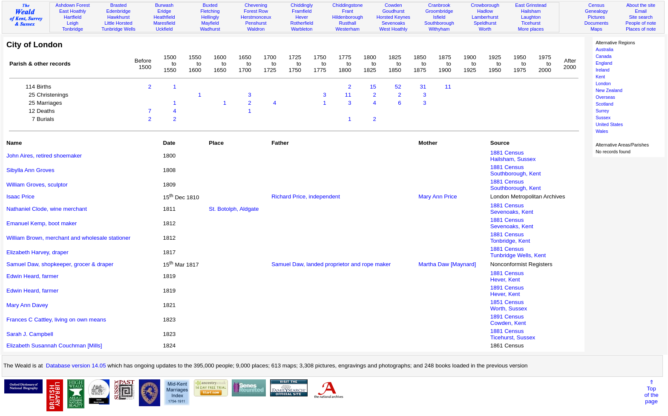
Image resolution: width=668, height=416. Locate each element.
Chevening (256, 5)
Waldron (256, 29)
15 (373, 86)
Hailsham (531, 11)
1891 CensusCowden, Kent (508, 319)
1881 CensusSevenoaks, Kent (511, 208)
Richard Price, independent (305, 196)
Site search (641, 17)
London (603, 83)
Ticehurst (530, 23)
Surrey (602, 110)
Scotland (604, 103)
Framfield (301, 11)
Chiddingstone (347, 5)
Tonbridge (72, 29)
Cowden (393, 5)
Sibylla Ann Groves (30, 170)
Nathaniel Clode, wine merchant (46, 209)
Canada (603, 56)
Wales (602, 131)
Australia (604, 49)
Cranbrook (439, 5)
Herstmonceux (256, 17)
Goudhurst (393, 11)
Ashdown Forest (72, 5)
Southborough (439, 23)
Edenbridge (119, 11)
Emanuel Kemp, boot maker (41, 223)
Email (641, 11)
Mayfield (210, 23)
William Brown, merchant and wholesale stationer (68, 238)
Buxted (210, 5)
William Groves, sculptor (37, 184)
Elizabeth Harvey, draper (37, 252)
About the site (640, 5)
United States (609, 124)
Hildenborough (347, 17)
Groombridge (439, 11)
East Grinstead (530, 5)
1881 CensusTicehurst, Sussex (512, 334)
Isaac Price (20, 196)
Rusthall (347, 23)
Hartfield (72, 17)
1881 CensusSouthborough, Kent (515, 170)
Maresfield (164, 23)
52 (398, 86)
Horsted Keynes (393, 17)
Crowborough (485, 5)
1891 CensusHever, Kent (507, 290)
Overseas (605, 97)
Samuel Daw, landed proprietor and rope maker (331, 264)
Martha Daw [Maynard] (447, 264)
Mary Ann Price (437, 196)
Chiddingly (302, 5)
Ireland (603, 69)
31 (423, 86)
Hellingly (210, 17)
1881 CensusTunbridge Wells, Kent (518, 252)
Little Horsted (118, 23)
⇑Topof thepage (651, 392)
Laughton (531, 17)
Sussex (603, 117)
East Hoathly (72, 11)
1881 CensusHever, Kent (507, 276)
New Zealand (609, 90)
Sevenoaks (393, 23)
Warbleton (301, 29)
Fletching (210, 11)
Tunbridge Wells (118, 29)
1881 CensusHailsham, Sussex (513, 155)
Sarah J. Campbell (29, 334)
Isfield (439, 17)
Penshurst (256, 23)
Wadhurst (210, 29)
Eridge (164, 11)
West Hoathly (393, 29)
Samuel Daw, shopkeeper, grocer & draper (59, 264)
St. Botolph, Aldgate (234, 209)
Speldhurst (485, 23)
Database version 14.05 (76, 365)
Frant (347, 11)
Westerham (348, 29)
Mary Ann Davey (27, 305)
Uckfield (164, 29)
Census (596, 5)
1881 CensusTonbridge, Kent (510, 237)
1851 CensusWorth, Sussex (508, 305)
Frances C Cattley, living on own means (56, 319)
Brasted (118, 5)
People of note (640, 23)
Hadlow (485, 11)
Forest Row (256, 11)
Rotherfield (301, 23)
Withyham (439, 29)
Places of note (641, 29)
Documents (596, 23)
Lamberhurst (485, 17)
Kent (600, 76)
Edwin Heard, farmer (32, 276)
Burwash (164, 5)
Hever (301, 17)
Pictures (596, 17)
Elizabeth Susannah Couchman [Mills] (54, 345)
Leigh (72, 23)
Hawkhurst (118, 17)
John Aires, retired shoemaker (44, 155)
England (604, 63)
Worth (485, 29)
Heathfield (164, 17)
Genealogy (596, 11)
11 (448, 86)
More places (531, 29)
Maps (596, 29)
